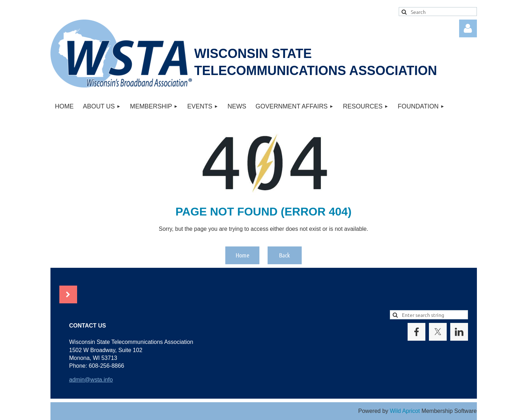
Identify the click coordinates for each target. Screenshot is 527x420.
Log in (468, 28)
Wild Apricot (405, 411)
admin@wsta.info (91, 380)
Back (284, 255)
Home (242, 255)
